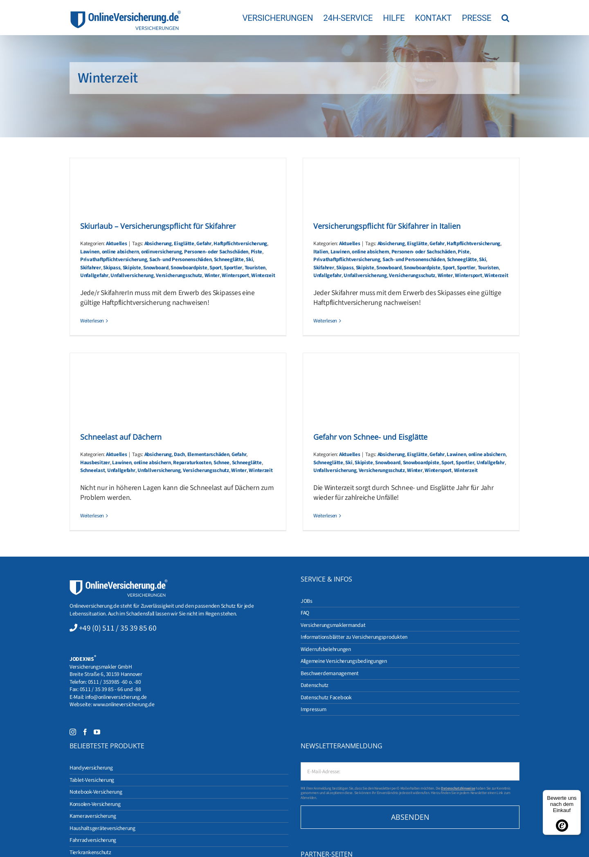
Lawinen (89, 251)
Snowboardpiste (189, 267)
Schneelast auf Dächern (121, 437)
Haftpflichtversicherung (240, 243)
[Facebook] (85, 732)
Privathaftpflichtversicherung (113, 259)
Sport (215, 267)
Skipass (111, 267)
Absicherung (158, 243)
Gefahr (203, 243)
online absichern (120, 251)
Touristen (255, 267)
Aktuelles (116, 243)
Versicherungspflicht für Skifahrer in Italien (387, 226)
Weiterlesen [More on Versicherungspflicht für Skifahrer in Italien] (325, 320)
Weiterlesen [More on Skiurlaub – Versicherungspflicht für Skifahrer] (92, 320)
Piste (257, 251)
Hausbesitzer (95, 462)
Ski (249, 259)
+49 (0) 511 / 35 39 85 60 (118, 628)
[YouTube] (97, 732)
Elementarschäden (208, 454)
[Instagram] (73, 732)
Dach (179, 454)
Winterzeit (263, 275)
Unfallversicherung (131, 275)
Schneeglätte (229, 259)
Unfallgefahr (94, 275)
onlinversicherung (161, 251)
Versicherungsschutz (179, 275)
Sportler (233, 267)
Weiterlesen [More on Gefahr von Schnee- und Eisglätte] (325, 515)
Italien (320, 251)
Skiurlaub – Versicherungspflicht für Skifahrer (158, 226)
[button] (505, 17)
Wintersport (235, 275)
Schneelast (92, 470)
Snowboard (156, 267)
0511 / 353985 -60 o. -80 (114, 682)
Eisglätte (184, 243)
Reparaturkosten (192, 462)
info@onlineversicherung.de (116, 697)
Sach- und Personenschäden (180, 259)
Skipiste (132, 267)
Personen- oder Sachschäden (216, 251)
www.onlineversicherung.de (123, 704)
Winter (212, 275)
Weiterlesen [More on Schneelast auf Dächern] (92, 515)
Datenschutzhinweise (458, 788)
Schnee (221, 462)
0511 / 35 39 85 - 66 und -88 (110, 689)
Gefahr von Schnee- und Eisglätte (370, 437)
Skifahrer (90, 267)
